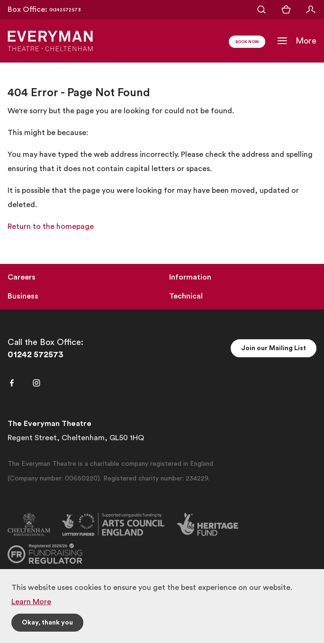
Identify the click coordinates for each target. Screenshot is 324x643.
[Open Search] (261, 9)
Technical (186, 296)
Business (23, 296)
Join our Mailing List (273, 348)
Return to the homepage (51, 226)
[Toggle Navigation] (296, 41)
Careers (22, 277)
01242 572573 (35, 354)
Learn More (31, 602)
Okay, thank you (47, 622)
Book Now (247, 42)
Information (190, 277)
